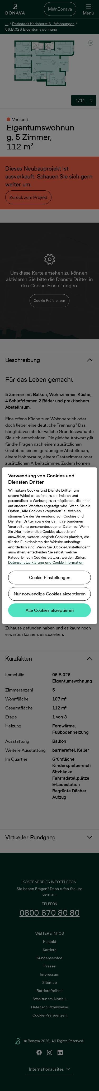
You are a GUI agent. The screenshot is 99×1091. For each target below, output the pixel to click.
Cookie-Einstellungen (49, 577)
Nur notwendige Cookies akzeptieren (50, 593)
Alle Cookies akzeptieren (50, 610)
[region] (49, 545)
